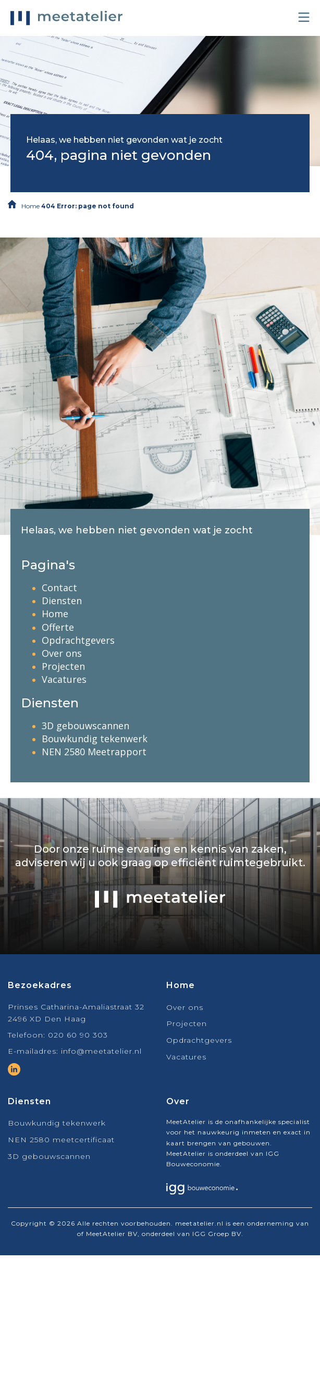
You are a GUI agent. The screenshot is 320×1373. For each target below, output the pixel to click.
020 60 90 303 (78, 1035)
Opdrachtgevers (78, 640)
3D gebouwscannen (85, 725)
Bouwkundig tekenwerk (94, 738)
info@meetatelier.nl (101, 1051)
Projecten (63, 666)
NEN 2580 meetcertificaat (61, 1139)
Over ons (62, 653)
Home (30, 206)
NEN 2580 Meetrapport (94, 751)
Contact (59, 587)
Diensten (62, 600)
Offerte (58, 627)
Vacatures (64, 679)
